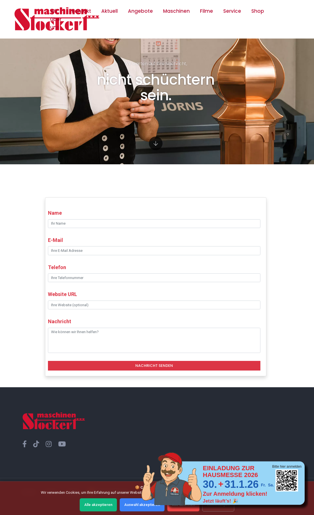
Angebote (140, 11)
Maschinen (176, 11)
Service (232, 11)
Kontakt (81, 11)
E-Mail (55, 240)
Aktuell (109, 11)
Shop (257, 11)
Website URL (62, 294)
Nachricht (59, 321)
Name (55, 213)
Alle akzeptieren (98, 505)
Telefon (57, 267)
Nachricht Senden (154, 365)
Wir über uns (56, 19)
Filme (206, 11)
